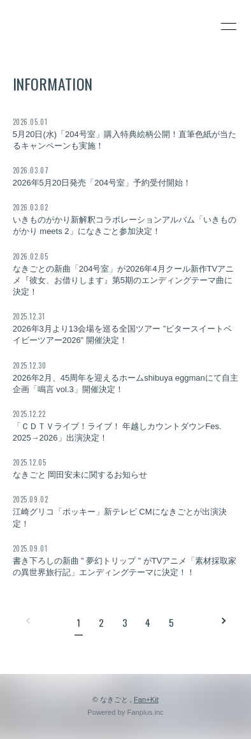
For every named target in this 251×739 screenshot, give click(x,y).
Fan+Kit (146, 699)
